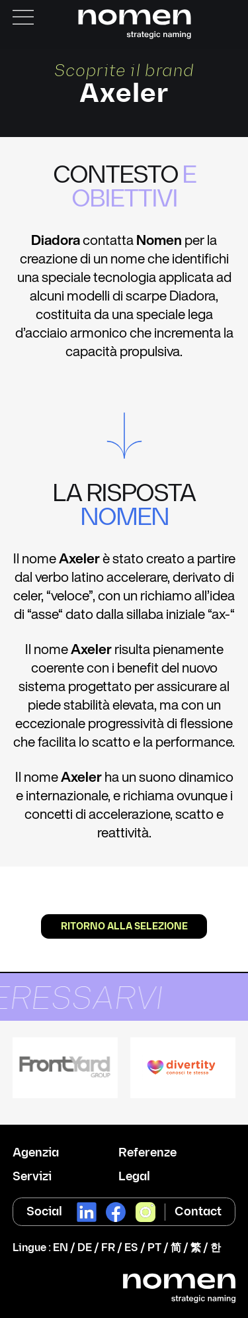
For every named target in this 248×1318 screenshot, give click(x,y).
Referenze (147, 1153)
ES (131, 1248)
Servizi (32, 1177)
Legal (134, 1177)
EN (60, 1248)
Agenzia (36, 1153)
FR (108, 1248)
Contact (198, 1212)
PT (154, 1248)
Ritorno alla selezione (124, 926)
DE (84, 1248)
